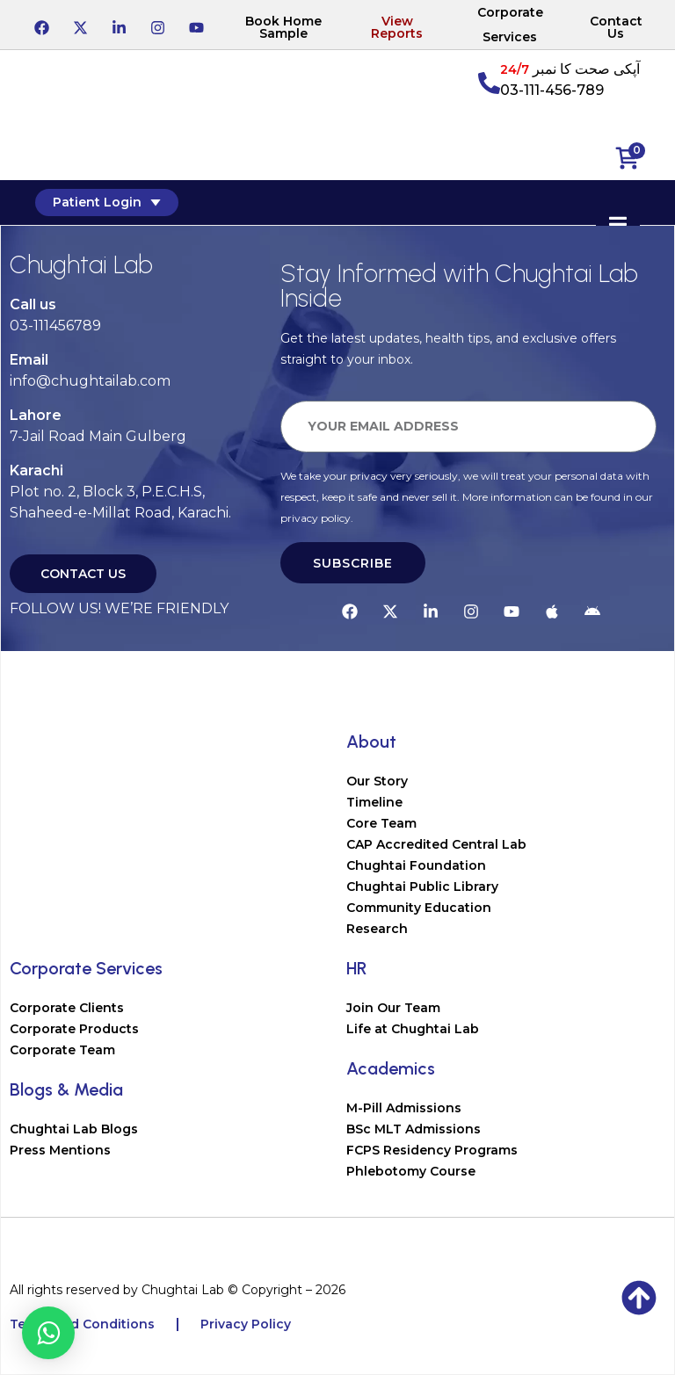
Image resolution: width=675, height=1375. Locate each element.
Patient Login (107, 202)
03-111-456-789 (552, 90)
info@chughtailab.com (90, 381)
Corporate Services (510, 24)
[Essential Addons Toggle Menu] (618, 225)
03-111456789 (55, 325)
